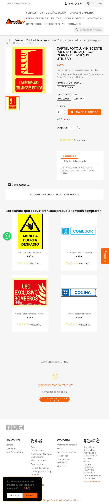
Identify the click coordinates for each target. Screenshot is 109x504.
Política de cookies (40, 468)
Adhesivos (94, 18)
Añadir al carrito (84, 112)
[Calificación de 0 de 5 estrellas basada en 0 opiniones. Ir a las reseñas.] (72, 140)
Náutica (56, 18)
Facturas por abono (66, 452)
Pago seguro (37, 464)
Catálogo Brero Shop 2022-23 (45, 24)
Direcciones (62, 455)
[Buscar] (88, 30)
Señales (31, 12)
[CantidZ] (60, 112)
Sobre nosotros (39, 460)
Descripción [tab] (69, 155)
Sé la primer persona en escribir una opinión (54, 399)
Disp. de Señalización (53, 12)
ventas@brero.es (91, 481)
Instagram (21, 427)
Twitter (15, 427)
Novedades (11, 448)
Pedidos (61, 448)
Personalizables (37, 18)
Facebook (8, 427)
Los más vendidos (14, 452)
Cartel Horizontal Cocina (79, 313)
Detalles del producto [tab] (75, 161)
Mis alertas (62, 466)
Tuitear (78, 127)
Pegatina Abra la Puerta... (30, 252)
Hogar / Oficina (74, 18)
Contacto (74, 24)
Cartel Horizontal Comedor (79, 252)
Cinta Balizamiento (82, 12)
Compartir (71, 127)
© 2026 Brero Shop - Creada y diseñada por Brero (54, 500)
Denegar (15, 495)
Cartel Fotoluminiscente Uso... (30, 313)
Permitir (30, 495)
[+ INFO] (26, 488)
